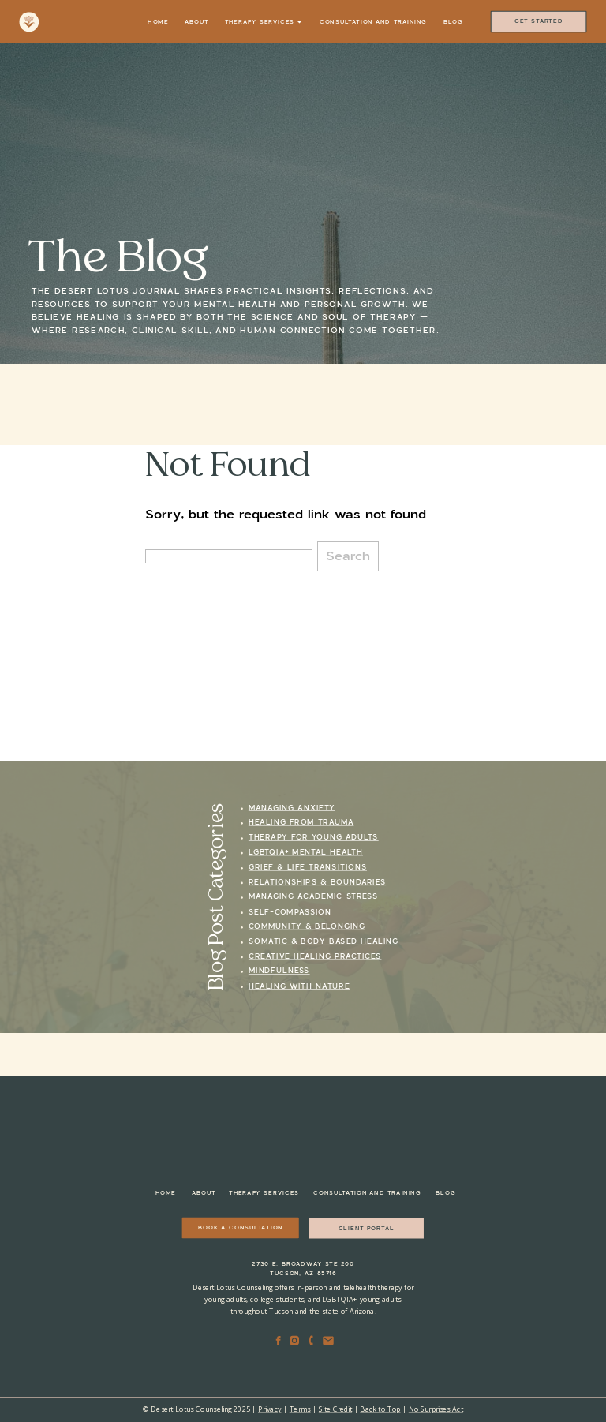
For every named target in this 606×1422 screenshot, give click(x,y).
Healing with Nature (299, 986)
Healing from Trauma (301, 822)
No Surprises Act (436, 1408)
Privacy (269, 1408)
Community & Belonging (307, 926)
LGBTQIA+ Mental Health (306, 852)
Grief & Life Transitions (308, 867)
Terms (300, 1408)
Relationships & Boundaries (317, 882)
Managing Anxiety (292, 807)
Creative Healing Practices (315, 956)
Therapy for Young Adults (314, 837)
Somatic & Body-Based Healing (323, 941)
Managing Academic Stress (313, 896)
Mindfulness (279, 971)
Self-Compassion (290, 911)
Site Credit (335, 1408)
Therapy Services (263, 21)
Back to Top (380, 1408)
